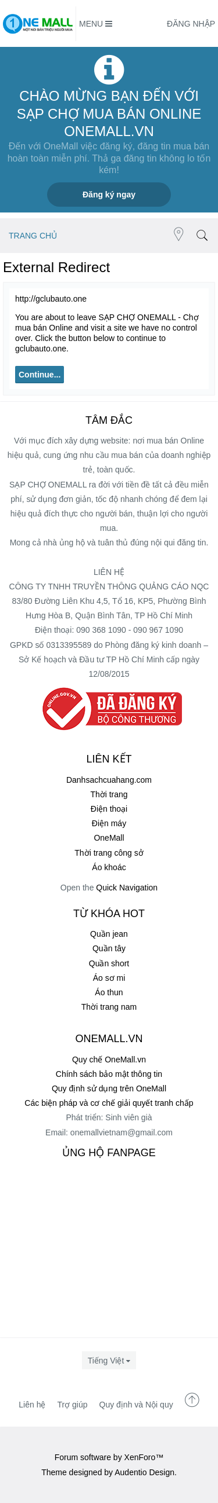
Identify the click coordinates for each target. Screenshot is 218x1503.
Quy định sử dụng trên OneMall (109, 1088)
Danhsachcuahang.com (109, 780)
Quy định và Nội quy (136, 1404)
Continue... (39, 374)
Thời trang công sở (108, 852)
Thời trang (108, 794)
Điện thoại (109, 808)
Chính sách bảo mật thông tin (109, 1074)
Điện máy (109, 823)
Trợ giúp (72, 1404)
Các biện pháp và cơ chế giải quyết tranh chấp (108, 1103)
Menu (95, 23)
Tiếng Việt (106, 1360)
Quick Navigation (127, 887)
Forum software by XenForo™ (109, 1457)
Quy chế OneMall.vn (109, 1059)
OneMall (109, 837)
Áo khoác (109, 867)
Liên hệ (32, 1404)
